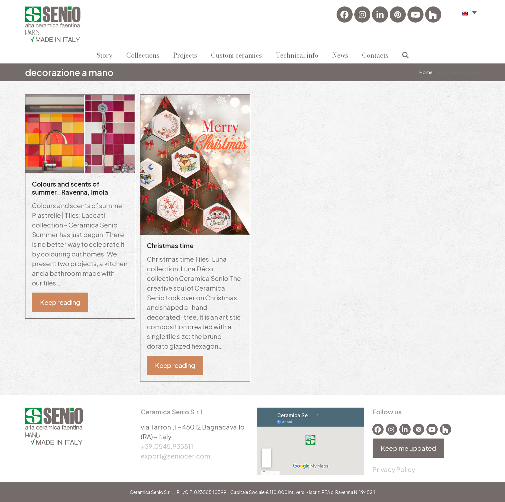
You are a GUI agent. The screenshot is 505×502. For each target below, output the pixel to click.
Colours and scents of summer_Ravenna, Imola (70, 188)
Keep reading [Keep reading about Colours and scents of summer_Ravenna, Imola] (60, 302)
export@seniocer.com (175, 456)
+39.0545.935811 (167, 446)
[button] (405, 55)
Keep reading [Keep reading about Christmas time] (175, 365)
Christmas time (170, 245)
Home (426, 72)
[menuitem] (469, 12)
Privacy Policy (393, 469)
